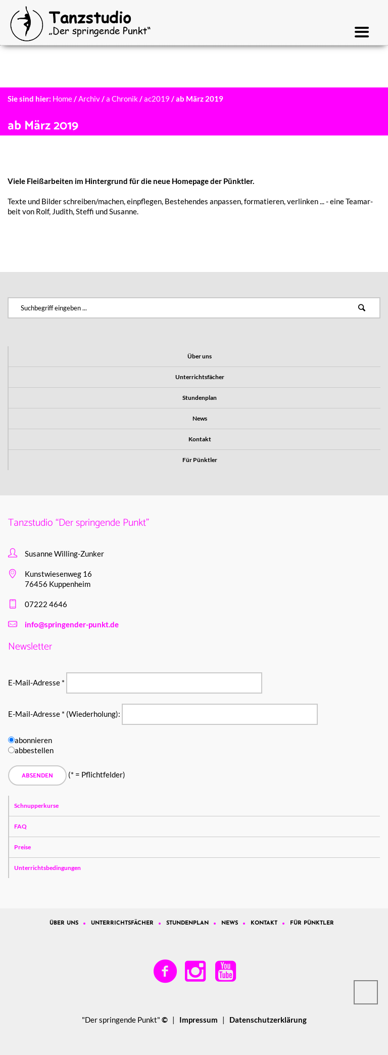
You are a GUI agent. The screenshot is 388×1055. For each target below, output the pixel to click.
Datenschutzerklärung (268, 1019)
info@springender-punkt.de (72, 624)
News (199, 418)
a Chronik (122, 98)
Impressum (198, 1019)
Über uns (199, 356)
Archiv (89, 98)
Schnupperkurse (36, 805)
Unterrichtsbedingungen (47, 867)
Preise (22, 847)
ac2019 (157, 98)
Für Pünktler (199, 460)
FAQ (20, 826)
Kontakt (199, 439)
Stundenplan (199, 397)
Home (62, 98)
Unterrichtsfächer (199, 377)
